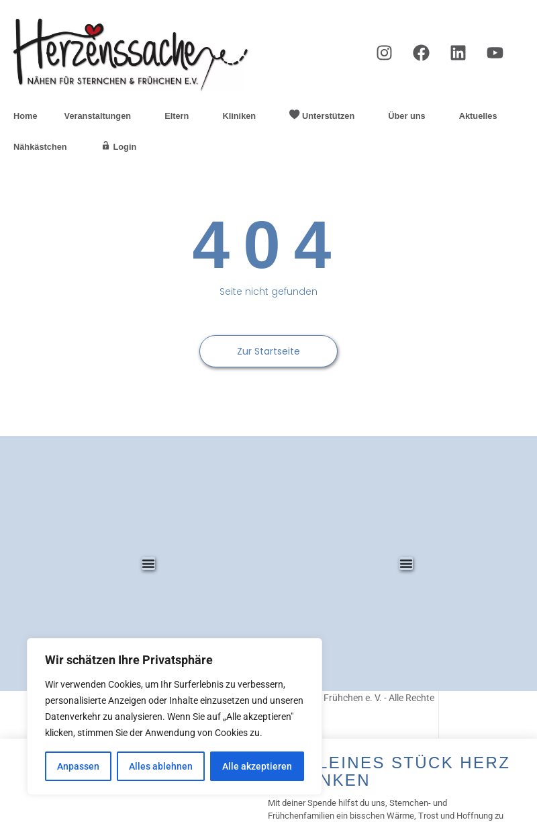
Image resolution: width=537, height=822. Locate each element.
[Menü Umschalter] (148, 563)
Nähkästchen (43, 147)
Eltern (179, 116)
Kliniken (242, 116)
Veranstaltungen (101, 116)
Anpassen (78, 766)
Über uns (410, 116)
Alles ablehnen (161, 766)
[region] (174, 716)
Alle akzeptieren (257, 766)
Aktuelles (481, 116)
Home (25, 116)
